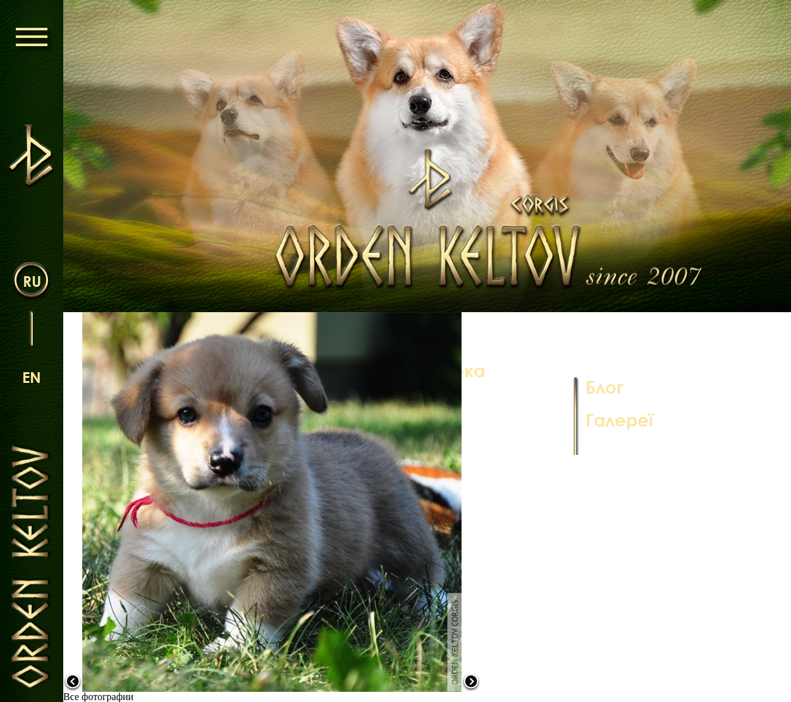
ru (32, 281)
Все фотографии (98, 696)
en (31, 377)
